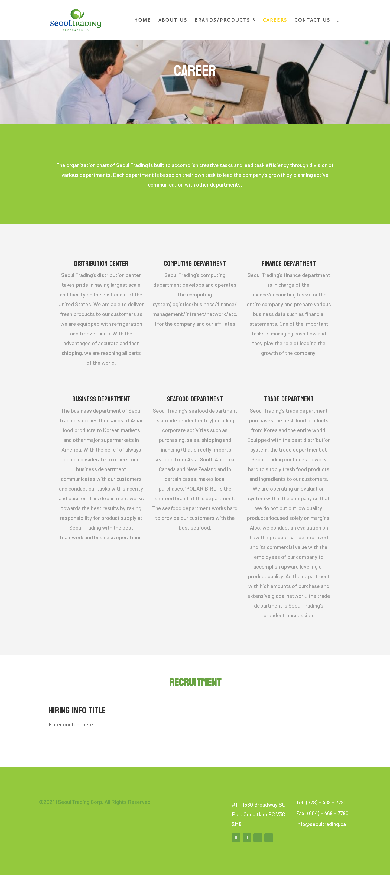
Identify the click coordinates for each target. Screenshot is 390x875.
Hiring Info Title (77, 710)
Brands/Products (222, 20)
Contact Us (312, 20)
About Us (172, 20)
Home (142, 20)
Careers (275, 20)
